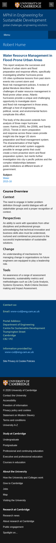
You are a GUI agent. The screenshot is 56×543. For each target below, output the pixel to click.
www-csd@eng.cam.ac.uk (25, 311)
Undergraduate (11, 439)
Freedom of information (15, 405)
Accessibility (9, 400)
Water (6, 178)
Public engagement (13, 527)
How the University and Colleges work (23, 477)
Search (51, 4)
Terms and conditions (14, 420)
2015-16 (7, 181)
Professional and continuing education (23, 451)
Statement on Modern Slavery (19, 415)
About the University (15, 471)
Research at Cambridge (16, 509)
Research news (11, 515)
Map (5, 494)
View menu (4, 4)
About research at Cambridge (18, 521)
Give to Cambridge (13, 483)
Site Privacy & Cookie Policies (19, 361)
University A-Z (10, 425)
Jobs (5, 489)
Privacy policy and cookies (17, 410)
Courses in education (14, 462)
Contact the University (14, 395)
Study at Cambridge (14, 433)
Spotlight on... (10, 532)
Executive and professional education (23, 456)
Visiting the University (14, 500)
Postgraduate (10, 445)
